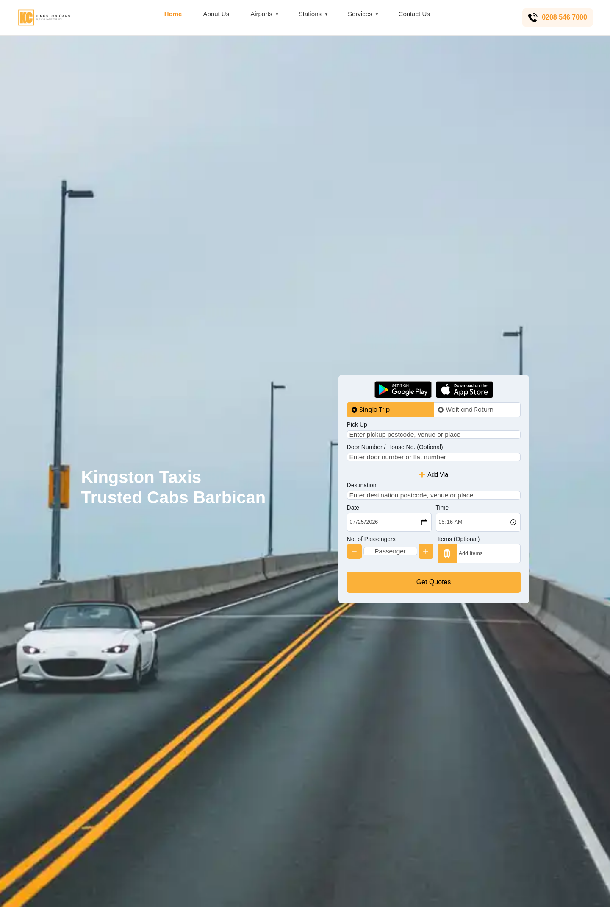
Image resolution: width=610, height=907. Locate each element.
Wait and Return (470, 396)
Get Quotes (433, 595)
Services (359, 13)
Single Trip (375, 396)
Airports (260, 13)
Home (172, 13)
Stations (308, 13)
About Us (215, 13)
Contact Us (413, 13)
